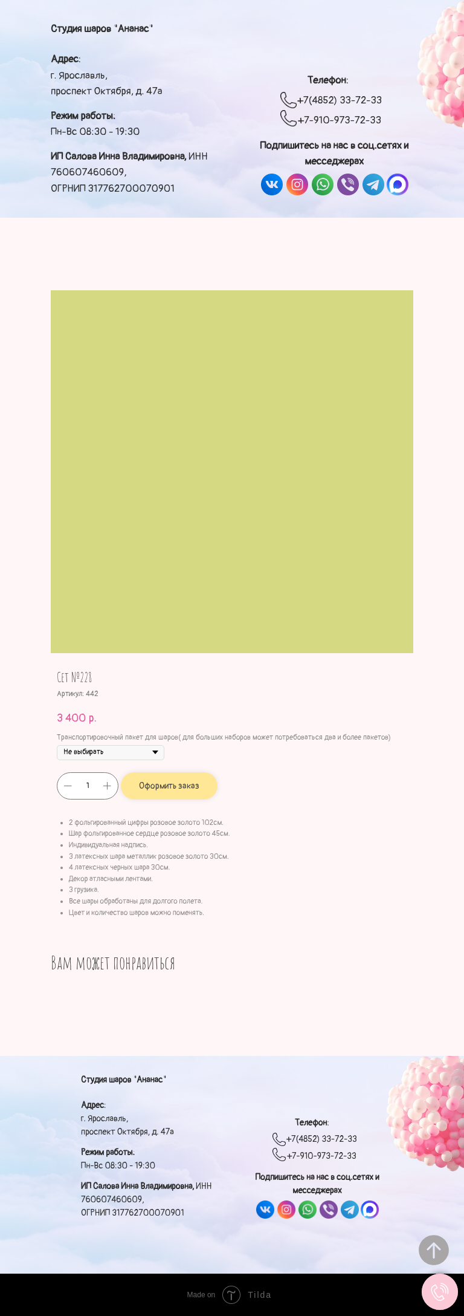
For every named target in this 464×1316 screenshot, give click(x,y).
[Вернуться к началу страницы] (434, 1250)
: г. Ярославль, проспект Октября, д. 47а (106, 75)
